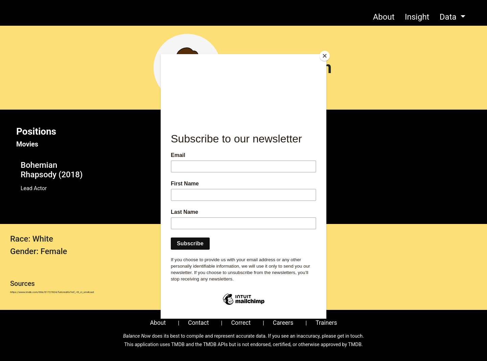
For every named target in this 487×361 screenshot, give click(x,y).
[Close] (325, 56)
